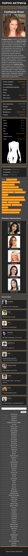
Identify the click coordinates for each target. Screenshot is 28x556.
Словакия (14, 514)
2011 (23, 87)
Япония (14, 545)
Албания (14, 418)
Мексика (14, 489)
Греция (14, 451)
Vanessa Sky (14, 292)
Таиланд (14, 518)
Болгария (14, 439)
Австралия (14, 414)
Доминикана (14, 455)
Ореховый (22, 95)
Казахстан (14, 472)
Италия (14, 470)
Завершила (21, 81)
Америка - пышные (8, 184)
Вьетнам (14, 447)
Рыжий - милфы (12, 179)
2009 (23, 84)
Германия (14, 449)
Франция (14, 528)
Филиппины (14, 524)
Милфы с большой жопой (10, 187)
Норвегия (14, 497)
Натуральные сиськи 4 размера (12, 189)
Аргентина (14, 426)
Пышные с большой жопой (10, 212)
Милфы (4, 202)
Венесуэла (14, 445)
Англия (14, 424)
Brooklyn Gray (14, 235)
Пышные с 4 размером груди (11, 210)
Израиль (14, 458)
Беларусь (14, 435)
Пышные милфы (20, 192)
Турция (14, 520)
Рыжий (23, 97)
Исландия (14, 466)
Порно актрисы (14, 3)
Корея (14, 480)
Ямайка (14, 543)
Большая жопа (16, 205)
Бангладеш (14, 430)
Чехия (14, 530)
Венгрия (14, 443)
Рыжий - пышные (13, 202)
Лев (24, 109)
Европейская (21, 112)
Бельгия (14, 437)
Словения (14, 516)
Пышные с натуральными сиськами (13, 200)
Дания (14, 453)
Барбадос (14, 433)
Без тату (5, 207)
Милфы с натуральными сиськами (13, 197)
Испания (14, 468)
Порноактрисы (5, 8)
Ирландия (14, 464)
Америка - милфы (7, 192)
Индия (14, 460)
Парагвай (14, 499)
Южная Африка (14, 541)
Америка (14, 8)
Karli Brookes (14, 277)
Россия (14, 507)
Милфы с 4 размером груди (11, 182)
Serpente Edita (14, 249)
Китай (14, 476)
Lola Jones (14, 263)
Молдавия (14, 491)
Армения (14, 428)
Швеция (14, 537)
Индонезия (14, 462)
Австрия (14, 416)
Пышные (5, 194)
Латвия (14, 485)
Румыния (14, 510)
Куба (14, 483)
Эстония (14, 539)
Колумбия (14, 478)
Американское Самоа (14, 422)
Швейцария (14, 535)
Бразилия (14, 441)
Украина (14, 522)
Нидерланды (14, 493)
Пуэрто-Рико (14, 505)
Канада (14, 474)
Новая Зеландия (14, 495)
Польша (14, 501)
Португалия (14, 503)
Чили (14, 532)
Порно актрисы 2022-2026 (14, 551)
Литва (14, 487)
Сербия (14, 512)
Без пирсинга (6, 205)
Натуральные (20, 133)
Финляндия (14, 526)
